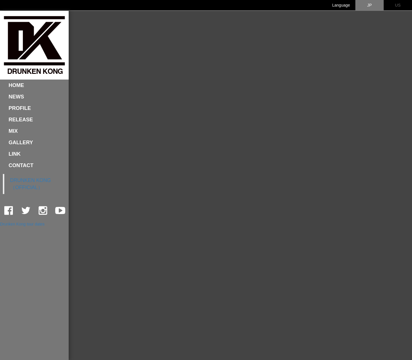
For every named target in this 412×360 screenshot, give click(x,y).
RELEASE (21, 119)
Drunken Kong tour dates (22, 224)
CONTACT (21, 165)
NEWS (16, 97)
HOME (16, 85)
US (398, 5)
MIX (13, 131)
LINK (15, 154)
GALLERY (21, 142)
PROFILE (20, 108)
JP (369, 5)
